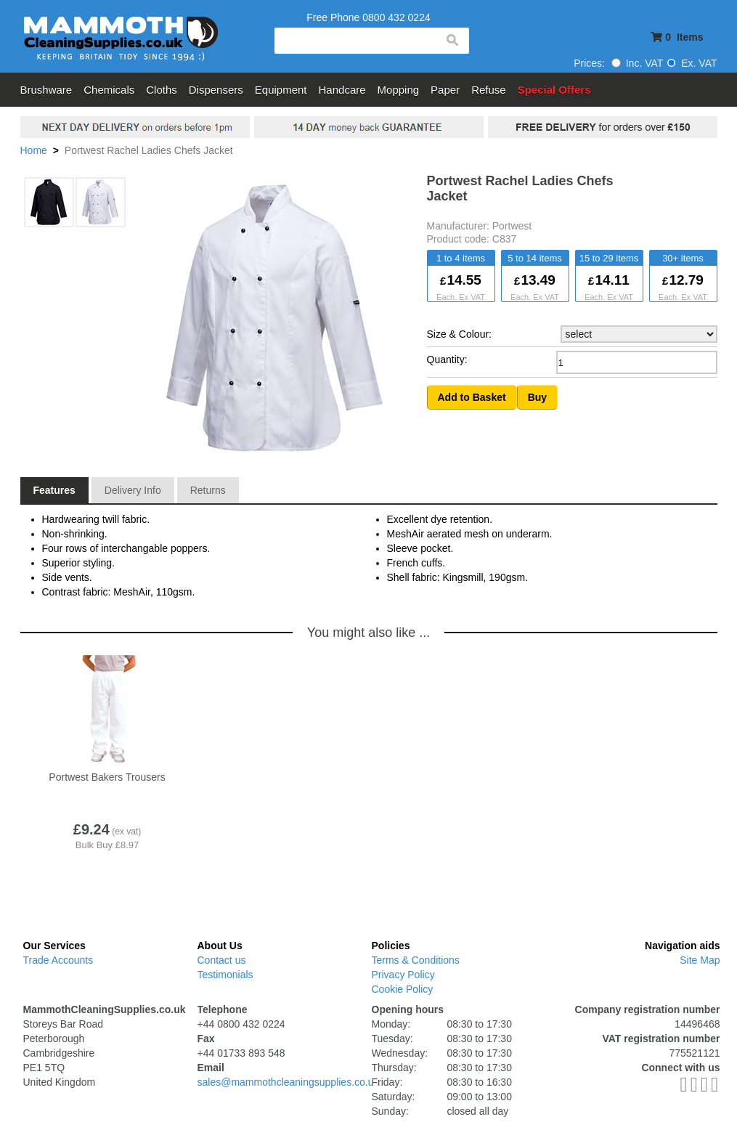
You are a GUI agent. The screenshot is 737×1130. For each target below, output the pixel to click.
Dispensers (216, 90)
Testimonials (225, 974)
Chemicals (109, 90)
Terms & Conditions (416, 960)
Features (54, 490)
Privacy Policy (403, 974)
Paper (445, 90)
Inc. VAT (637, 63)
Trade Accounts (58, 960)
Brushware (46, 90)
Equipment (281, 90)
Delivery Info (133, 490)
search (451, 41)
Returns (208, 490)
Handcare (342, 90)
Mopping (399, 90)
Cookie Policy (402, 989)
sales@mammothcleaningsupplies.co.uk (288, 1082)
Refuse (488, 90)
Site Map (700, 960)
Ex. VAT (692, 63)
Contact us (222, 960)
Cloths (161, 90)
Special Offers (554, 90)
